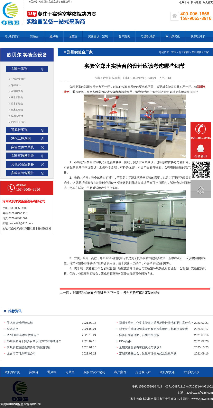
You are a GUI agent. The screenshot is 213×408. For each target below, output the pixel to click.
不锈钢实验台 (18, 78)
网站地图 (196, 2)
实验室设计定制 (98, 36)
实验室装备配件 (22, 173)
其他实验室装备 (22, 164)
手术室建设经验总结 (20, 322)
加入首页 (208, 2)
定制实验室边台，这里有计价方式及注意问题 (147, 353)
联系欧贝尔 (198, 36)
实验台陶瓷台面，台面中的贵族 (139, 335)
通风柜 (53, 36)
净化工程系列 (21, 138)
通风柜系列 (19, 130)
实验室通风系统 (22, 155)
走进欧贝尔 (148, 36)
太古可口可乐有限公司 (21, 353)
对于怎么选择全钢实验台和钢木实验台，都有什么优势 (153, 329)
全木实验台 (17, 109)
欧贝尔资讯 (173, 36)
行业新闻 (184, 52)
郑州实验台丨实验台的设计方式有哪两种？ (34, 341)
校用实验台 (17, 115)
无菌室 (73, 36)
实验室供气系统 (22, 147)
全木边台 (12, 329)
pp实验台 (16, 85)
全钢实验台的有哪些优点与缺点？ (140, 347)
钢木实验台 (17, 97)
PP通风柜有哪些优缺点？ (23, 335)
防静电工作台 (18, 122)
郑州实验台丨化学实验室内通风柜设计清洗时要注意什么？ (156, 322)
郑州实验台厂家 (200, 52)
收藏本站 (184, 2)
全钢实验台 (17, 91)
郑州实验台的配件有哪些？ (91, 292)
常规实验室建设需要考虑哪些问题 (28, 347)
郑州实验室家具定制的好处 (141, 292)
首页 (173, 52)
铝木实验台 (17, 103)
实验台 (34, 36)
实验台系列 (19, 69)
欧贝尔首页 (12, 36)
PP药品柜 (125, 341)
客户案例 (124, 36)
